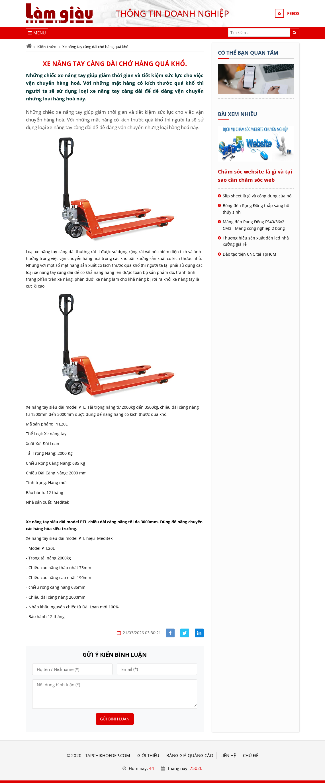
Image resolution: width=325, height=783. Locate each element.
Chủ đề (250, 755)
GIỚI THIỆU (148, 755)
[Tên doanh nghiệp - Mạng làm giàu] (256, 92)
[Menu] (37, 32)
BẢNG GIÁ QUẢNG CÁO (189, 755)
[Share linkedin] (199, 633)
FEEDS (293, 13)
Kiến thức (46, 46)
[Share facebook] (170, 633)
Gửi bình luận (115, 719)
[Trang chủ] (29, 46)
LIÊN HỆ (228, 755)
